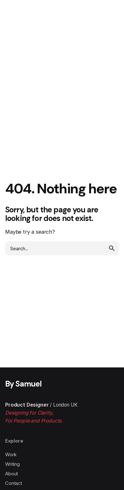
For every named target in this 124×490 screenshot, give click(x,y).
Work (10, 455)
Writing (12, 464)
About (11, 474)
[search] (112, 248)
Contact (13, 483)
